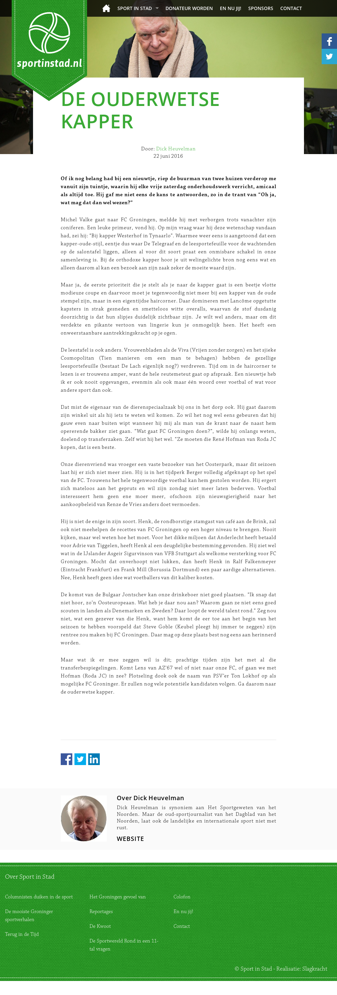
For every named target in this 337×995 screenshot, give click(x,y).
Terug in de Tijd (22, 934)
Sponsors (260, 8)
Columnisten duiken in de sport (39, 897)
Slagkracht (314, 969)
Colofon (182, 897)
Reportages (101, 911)
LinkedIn (94, 759)
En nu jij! (230, 8)
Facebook (66, 759)
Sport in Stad (134, 8)
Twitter (80, 759)
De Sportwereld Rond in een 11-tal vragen (123, 945)
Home (106, 8)
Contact (291, 8)
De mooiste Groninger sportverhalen (29, 915)
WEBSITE (130, 839)
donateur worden (189, 8)
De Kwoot (100, 926)
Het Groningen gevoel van (117, 897)
